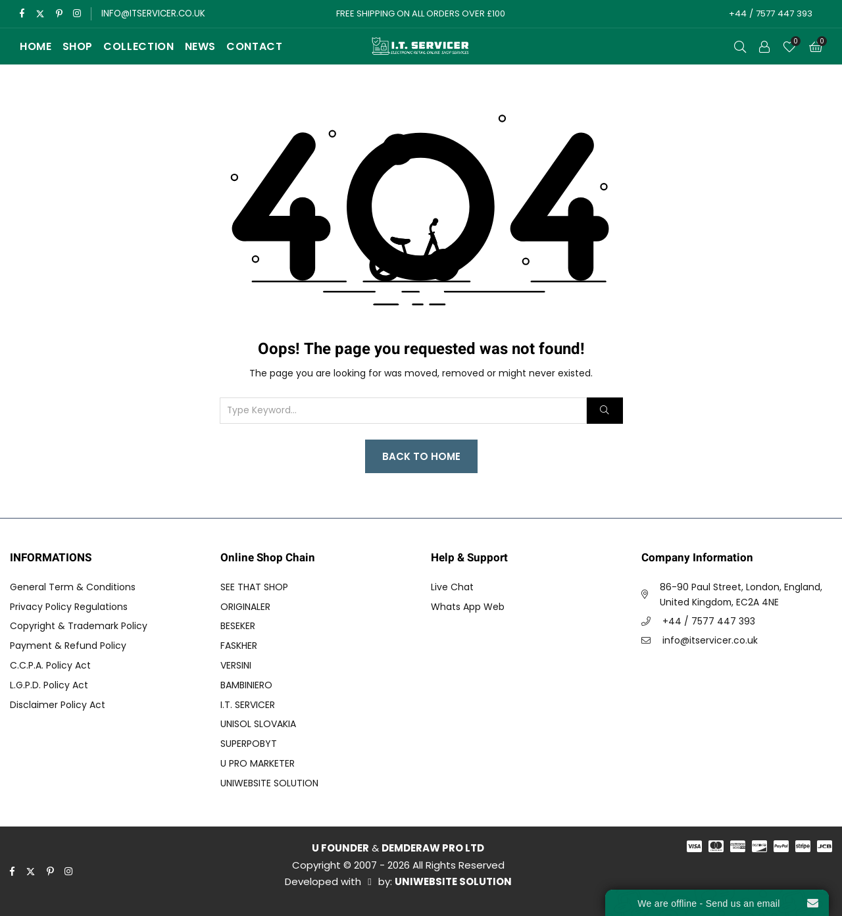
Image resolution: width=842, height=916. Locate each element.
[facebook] (22, 13)
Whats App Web (468, 606)
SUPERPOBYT (248, 743)
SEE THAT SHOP (254, 587)
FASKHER (238, 645)
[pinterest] (60, 13)
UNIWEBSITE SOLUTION (269, 783)
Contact (254, 46)
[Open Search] (740, 47)
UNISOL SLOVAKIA (258, 723)
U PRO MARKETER (257, 763)
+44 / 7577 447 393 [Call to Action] (769, 13)
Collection (138, 46)
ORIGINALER (245, 606)
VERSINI (235, 665)
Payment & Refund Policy (68, 645)
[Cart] (815, 47)
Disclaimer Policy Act (57, 704)
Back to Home (421, 456)
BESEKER (237, 625)
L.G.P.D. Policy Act (49, 685)
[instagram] (78, 13)
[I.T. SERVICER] (421, 46)
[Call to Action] (764, 47)
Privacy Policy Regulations (69, 606)
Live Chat (452, 587)
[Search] (604, 410)
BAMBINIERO (246, 685)
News (200, 46)
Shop (77, 46)
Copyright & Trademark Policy (78, 625)
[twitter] (40, 13)
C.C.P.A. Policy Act (50, 665)
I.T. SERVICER (247, 704)
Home (36, 46)
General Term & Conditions (73, 587)
